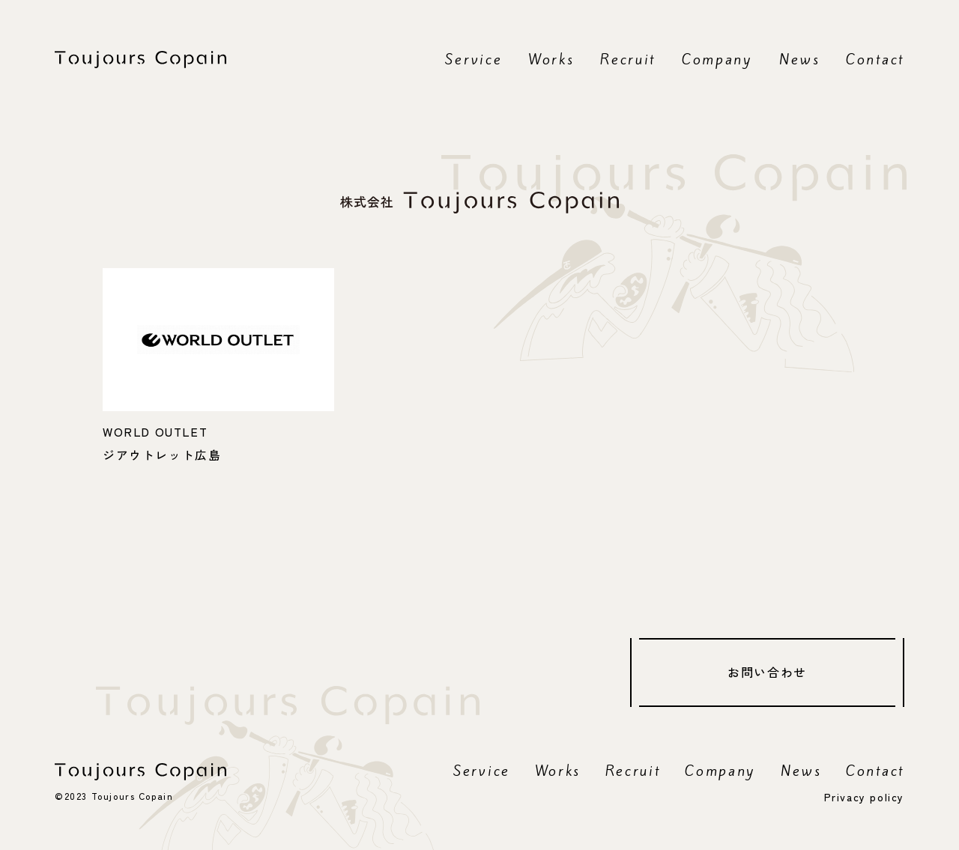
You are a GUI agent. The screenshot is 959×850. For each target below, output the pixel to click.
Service (473, 59)
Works (551, 59)
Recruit (628, 59)
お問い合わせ (767, 672)
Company (717, 59)
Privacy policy (864, 796)
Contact (875, 59)
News (799, 59)
